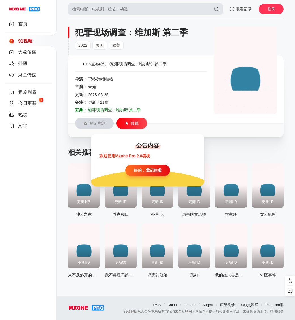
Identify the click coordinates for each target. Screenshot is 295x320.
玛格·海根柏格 (100, 79)
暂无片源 (94, 123)
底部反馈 (227, 305)
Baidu (172, 305)
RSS (157, 305)
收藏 (132, 123)
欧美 (116, 45)
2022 (82, 45)
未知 (92, 86)
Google (190, 305)
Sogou (207, 305)
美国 (100, 45)
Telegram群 (274, 305)
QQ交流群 (249, 305)
